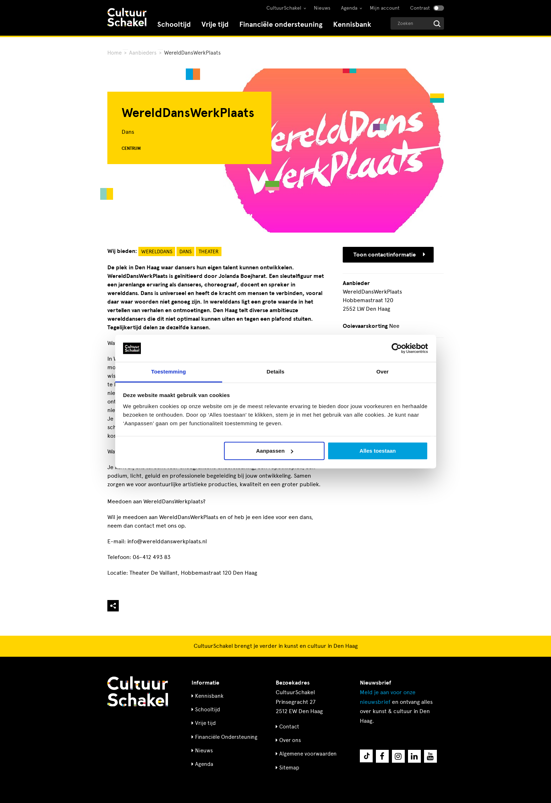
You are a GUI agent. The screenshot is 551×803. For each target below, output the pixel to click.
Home (114, 53)
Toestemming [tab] (168, 372)
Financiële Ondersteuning (226, 737)
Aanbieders (143, 53)
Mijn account (384, 8)
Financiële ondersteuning (280, 24)
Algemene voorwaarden (308, 754)
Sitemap (289, 767)
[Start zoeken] (437, 23)
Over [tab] (382, 372)
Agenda (349, 8)
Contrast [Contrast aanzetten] (420, 8)
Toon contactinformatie (389, 254)
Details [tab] (276, 372)
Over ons (290, 740)
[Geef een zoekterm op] (417, 23)
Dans (185, 252)
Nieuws (322, 8)
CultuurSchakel (283, 8)
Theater (209, 252)
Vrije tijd (215, 24)
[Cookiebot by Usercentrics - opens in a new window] (397, 348)
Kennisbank (352, 24)
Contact (289, 726)
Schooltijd (174, 24)
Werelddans (156, 252)
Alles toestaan (377, 451)
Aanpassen (274, 451)
